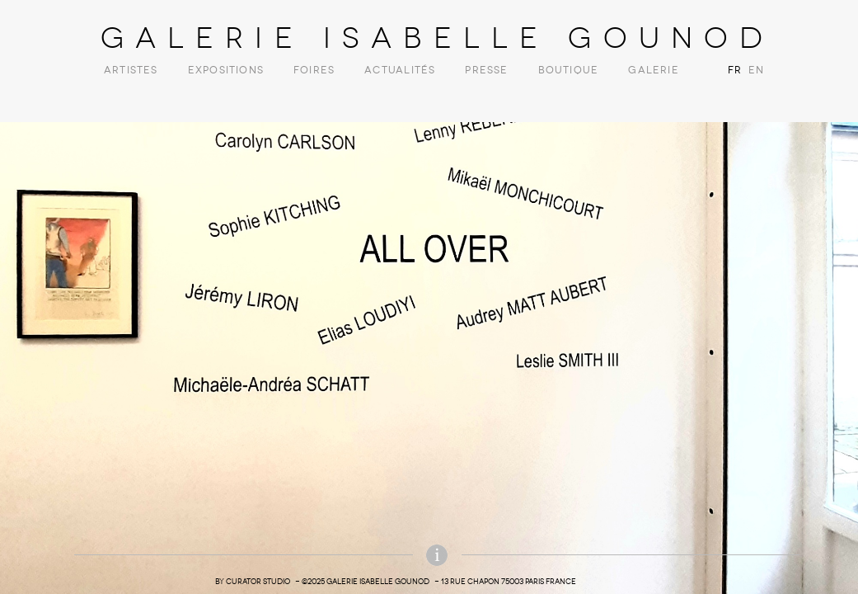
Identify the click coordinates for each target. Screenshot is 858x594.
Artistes (131, 70)
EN (754, 70)
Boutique (568, 70)
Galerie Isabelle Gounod (437, 37)
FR (735, 70)
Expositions (226, 70)
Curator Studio (258, 581)
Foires (314, 70)
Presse (486, 70)
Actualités (399, 70)
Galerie (653, 70)
